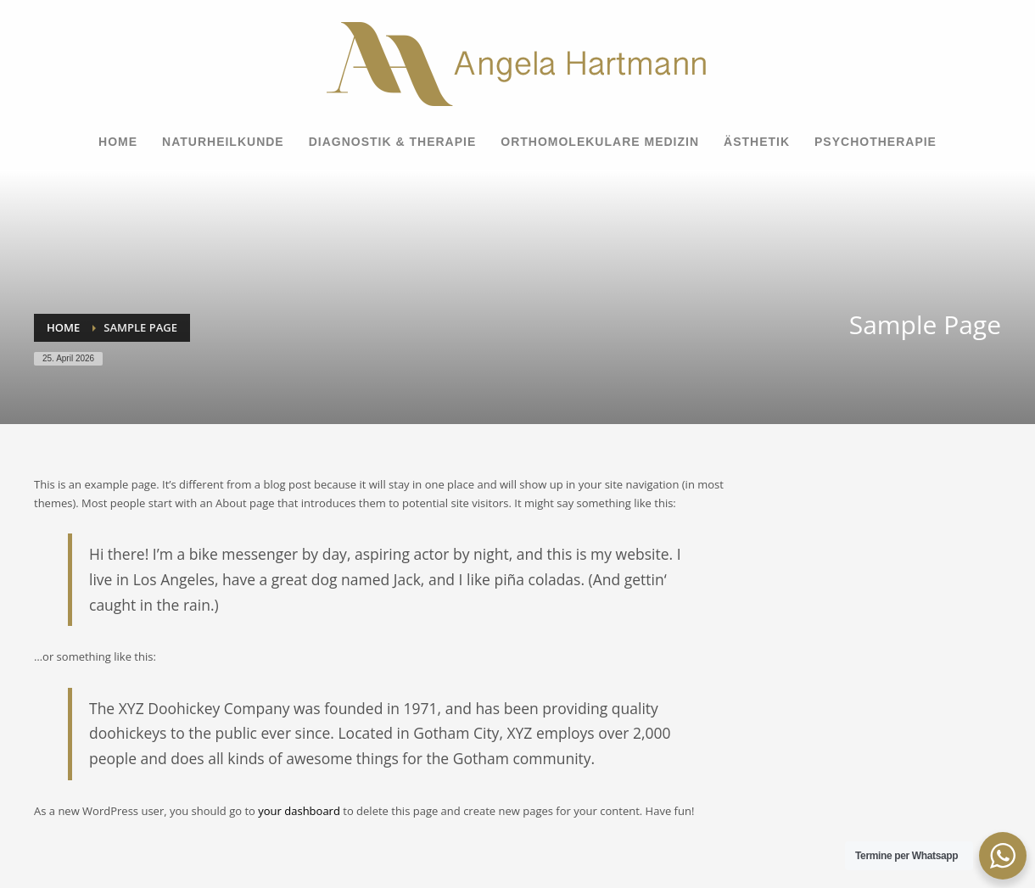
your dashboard (299, 810)
